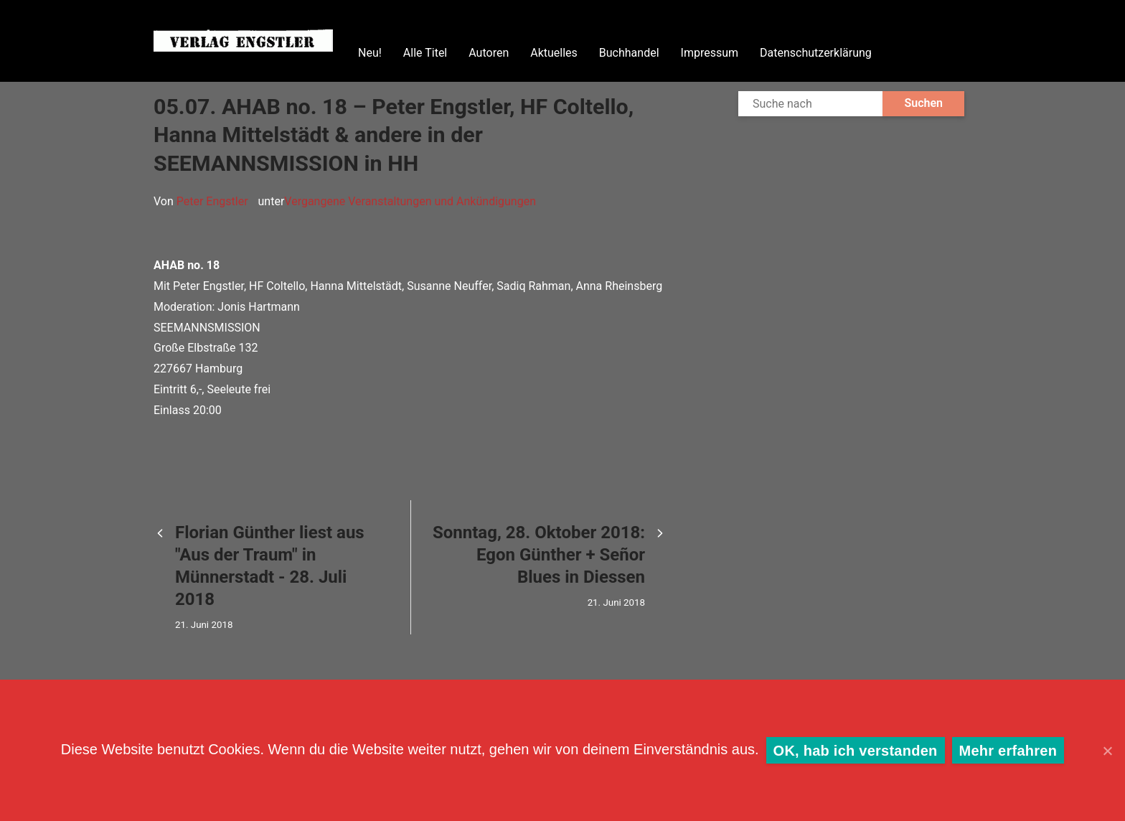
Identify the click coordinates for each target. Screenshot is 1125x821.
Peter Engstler (212, 201)
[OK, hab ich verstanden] (1107, 750)
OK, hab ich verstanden (855, 751)
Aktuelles (554, 53)
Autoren (489, 53)
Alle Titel (425, 53)
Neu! (370, 53)
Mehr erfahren (1008, 751)
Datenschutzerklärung (816, 53)
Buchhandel (629, 53)
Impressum (710, 53)
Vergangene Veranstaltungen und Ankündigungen (410, 201)
